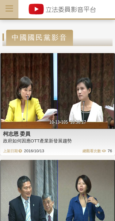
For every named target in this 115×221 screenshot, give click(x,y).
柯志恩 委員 (17, 134)
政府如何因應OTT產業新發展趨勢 (37, 140)
